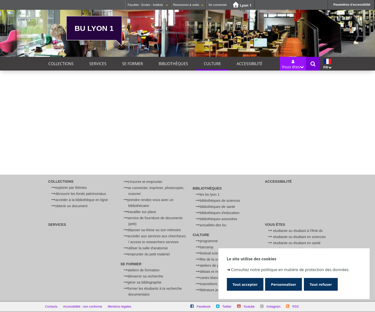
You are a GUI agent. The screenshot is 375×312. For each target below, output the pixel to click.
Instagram (274, 306)
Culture (212, 63)
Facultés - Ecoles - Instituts (148, 5)
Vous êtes (275, 225)
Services (97, 63)
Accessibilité (249, 63)
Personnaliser (285, 284)
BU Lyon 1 (94, 28)
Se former (132, 63)
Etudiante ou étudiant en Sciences (299, 237)
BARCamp (206, 247)
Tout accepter (246, 284)
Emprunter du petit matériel (149, 254)
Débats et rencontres (216, 272)
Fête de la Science (213, 259)
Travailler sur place (142, 212)
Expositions (208, 284)
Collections (61, 63)
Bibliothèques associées (218, 219)
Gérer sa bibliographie (144, 282)
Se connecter (217, 5)
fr (327, 64)
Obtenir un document (71, 206)
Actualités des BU (213, 225)
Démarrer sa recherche (145, 276)
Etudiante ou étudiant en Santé (297, 243)
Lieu (44, 153)
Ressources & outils (188, 5)
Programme (209, 241)
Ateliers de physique (215, 265)
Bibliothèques (173, 63)
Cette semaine (83, 101)
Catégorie (49, 144)
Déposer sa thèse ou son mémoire (154, 230)
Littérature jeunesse (215, 290)
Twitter (227, 306)
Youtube (249, 306)
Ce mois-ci (112, 101)
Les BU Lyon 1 (210, 194)
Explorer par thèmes (71, 188)
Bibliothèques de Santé (217, 207)
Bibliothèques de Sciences (220, 201)
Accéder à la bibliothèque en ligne (81, 200)
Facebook (203, 306)
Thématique (51, 135)
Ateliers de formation (143, 270)
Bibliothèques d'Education (219, 213)
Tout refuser (322, 284)
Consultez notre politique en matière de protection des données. (290, 269)
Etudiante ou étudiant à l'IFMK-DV (298, 231)
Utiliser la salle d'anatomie (148, 248)
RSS (295, 306)
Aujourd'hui (54, 101)
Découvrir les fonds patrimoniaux (80, 194)
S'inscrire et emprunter (145, 182)
